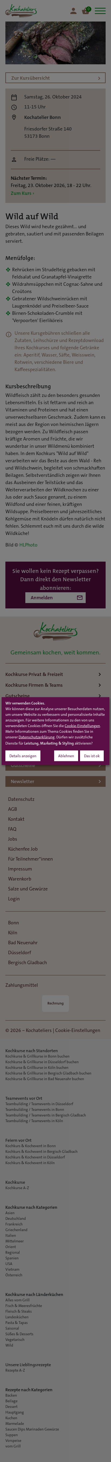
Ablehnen (66, 756)
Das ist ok (92, 756)
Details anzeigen (22, 756)
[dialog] (55, 731)
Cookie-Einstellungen (82, 726)
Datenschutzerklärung (37, 737)
